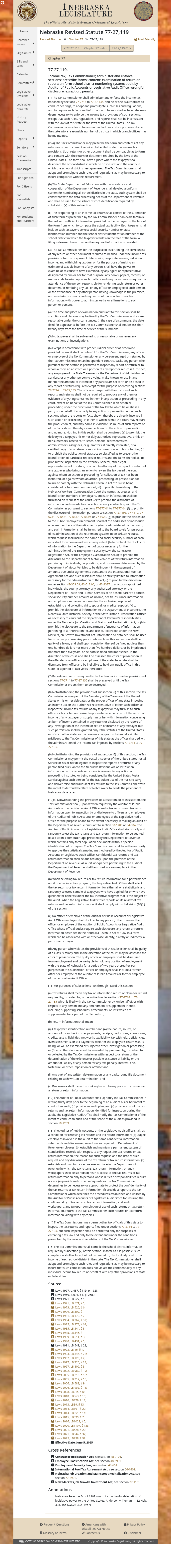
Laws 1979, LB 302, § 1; (70, 1311)
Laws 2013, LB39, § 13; (69, 1404)
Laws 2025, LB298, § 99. (70, 1438)
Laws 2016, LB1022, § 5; (70, 1421)
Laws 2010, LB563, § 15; (70, 1396)
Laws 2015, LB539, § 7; (69, 1417)
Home (23, 31)
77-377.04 (119, 508)
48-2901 (116, 1461)
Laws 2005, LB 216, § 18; (71, 1375)
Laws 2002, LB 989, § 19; (71, 1371)
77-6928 (101, 517)
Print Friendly (144, 39)
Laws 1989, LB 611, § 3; (70, 1337)
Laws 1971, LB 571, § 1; (70, 1303)
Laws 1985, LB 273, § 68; (71, 1324)
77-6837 (73, 517)
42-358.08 (73, 584)
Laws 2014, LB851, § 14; (70, 1413)
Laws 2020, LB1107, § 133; (72, 1425)
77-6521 (61, 517)
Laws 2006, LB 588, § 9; (70, 1383)
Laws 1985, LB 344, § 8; (70, 1328)
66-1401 (130, 1469)
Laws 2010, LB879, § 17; (70, 1400)
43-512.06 (87, 584)
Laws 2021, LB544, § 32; (70, 1434)
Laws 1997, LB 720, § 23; (71, 1362)
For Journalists (23, 197)
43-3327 (104, 584)
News (20, 130)
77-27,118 (71, 49)
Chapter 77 (75, 39)
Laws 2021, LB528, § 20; (70, 1430)
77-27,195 (120, 512)
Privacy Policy (134, 1524)
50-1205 (117, 825)
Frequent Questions (54, 1524)
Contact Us (91, 1533)
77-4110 (133, 512)
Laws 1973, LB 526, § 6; (70, 1307)
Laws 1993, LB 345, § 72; (71, 1354)
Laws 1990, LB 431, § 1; (70, 1341)
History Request (22, 119)
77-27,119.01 (121, 49)
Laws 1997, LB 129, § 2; (70, 1358)
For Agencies (25, 178)
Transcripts (24, 169)
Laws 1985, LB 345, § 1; (70, 1333)
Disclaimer (132, 1533)
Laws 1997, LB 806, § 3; (70, 1366)
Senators (25, 147)
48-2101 (116, 1457)
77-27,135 (97, 102)
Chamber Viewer (25, 42)
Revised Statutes (50, 39)
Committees (25, 83)
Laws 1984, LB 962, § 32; (71, 1320)
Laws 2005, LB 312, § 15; (71, 1379)
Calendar (22, 74)
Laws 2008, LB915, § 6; (69, 1392)
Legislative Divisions (25, 94)
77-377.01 (102, 508)
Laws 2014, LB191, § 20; (70, 1409)
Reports (25, 139)
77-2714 (81, 102)
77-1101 (134, 1482)
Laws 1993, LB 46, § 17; (70, 1349)
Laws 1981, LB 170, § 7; (70, 1316)
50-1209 (63, 1123)
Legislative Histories (23, 106)
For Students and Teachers (25, 219)
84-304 (131, 825)
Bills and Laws (25, 63)
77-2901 (70, 1478)
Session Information (24, 158)
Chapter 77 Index (95, 48)
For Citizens (24, 186)
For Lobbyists (25, 208)
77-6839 (85, 517)
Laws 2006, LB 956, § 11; (71, 1387)
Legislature (25, 53)
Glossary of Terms (53, 1533)
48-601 (112, 1465)
